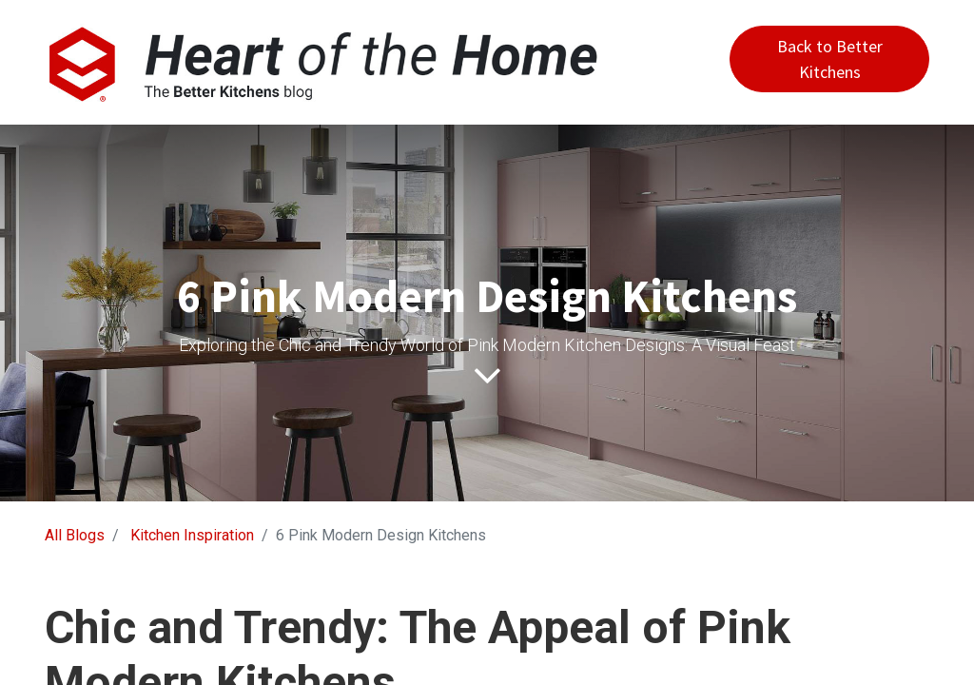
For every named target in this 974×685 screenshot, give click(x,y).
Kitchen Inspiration (192, 535)
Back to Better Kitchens (830, 59)
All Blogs (75, 535)
